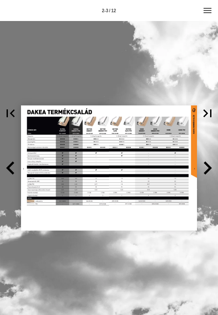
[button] (10, 113)
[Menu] (207, 10)
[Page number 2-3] (109, 10)
